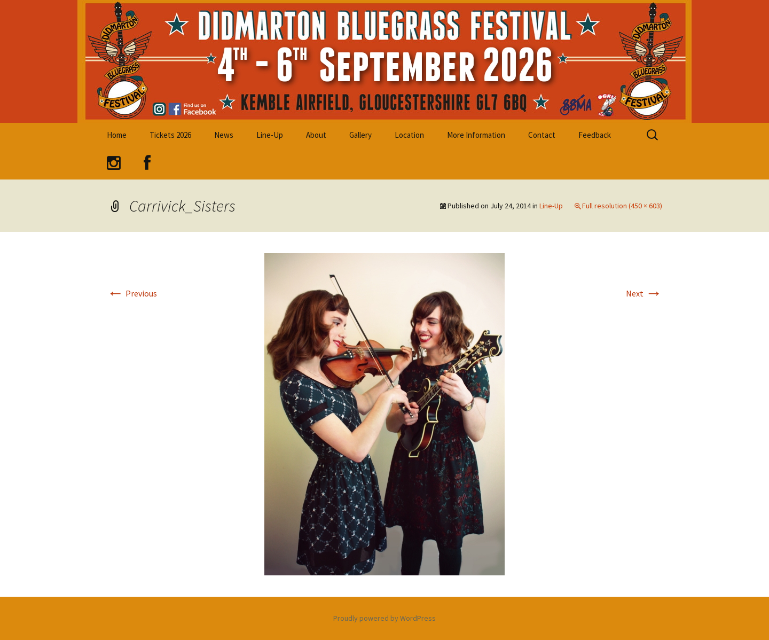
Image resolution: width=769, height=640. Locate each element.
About (316, 135)
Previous (132, 293)
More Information (476, 135)
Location (409, 135)
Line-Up (269, 135)
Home (117, 135)
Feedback (594, 135)
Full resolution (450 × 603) (622, 205)
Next (644, 293)
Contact (541, 135)
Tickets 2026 (170, 135)
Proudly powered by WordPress (384, 618)
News (223, 135)
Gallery (360, 135)
